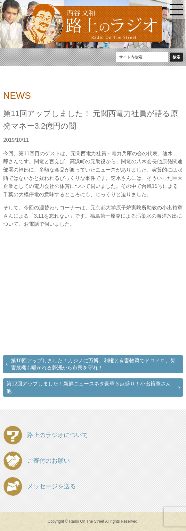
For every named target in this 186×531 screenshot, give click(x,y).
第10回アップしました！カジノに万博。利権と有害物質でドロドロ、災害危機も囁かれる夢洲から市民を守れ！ (93, 364)
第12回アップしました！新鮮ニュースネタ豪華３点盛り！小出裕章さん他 (88, 387)
